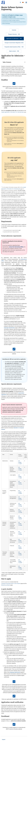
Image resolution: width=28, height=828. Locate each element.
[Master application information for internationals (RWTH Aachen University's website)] (14, 83)
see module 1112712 (20, 483)
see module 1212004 (20, 561)
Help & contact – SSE (14, 51)
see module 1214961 (20, 553)
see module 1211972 (20, 541)
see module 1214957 (20, 492)
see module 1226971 (20, 547)
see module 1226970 (20, 517)
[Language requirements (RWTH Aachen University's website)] (14, 349)
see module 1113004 (20, 568)
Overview (14, 30)
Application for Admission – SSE (14, 38)
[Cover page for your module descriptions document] (14, 681)
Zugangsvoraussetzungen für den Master (10, 583)
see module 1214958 (20, 524)
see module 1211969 (20, 505)
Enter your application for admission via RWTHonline (14, 699)
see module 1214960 (20, 533)
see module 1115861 (20, 476)
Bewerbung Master (5, 585)
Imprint (3, 739)
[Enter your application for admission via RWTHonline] (14, 696)
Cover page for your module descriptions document (14, 684)
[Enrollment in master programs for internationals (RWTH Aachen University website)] (14, 724)
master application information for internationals (12, 112)
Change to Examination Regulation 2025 (14, 42)
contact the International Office (16, 247)
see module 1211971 (20, 498)
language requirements (9, 327)
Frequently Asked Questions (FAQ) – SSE (14, 47)
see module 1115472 (20, 469)
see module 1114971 (20, 462)
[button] (20, 2)
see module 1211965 (20, 511)
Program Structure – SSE (14, 34)
